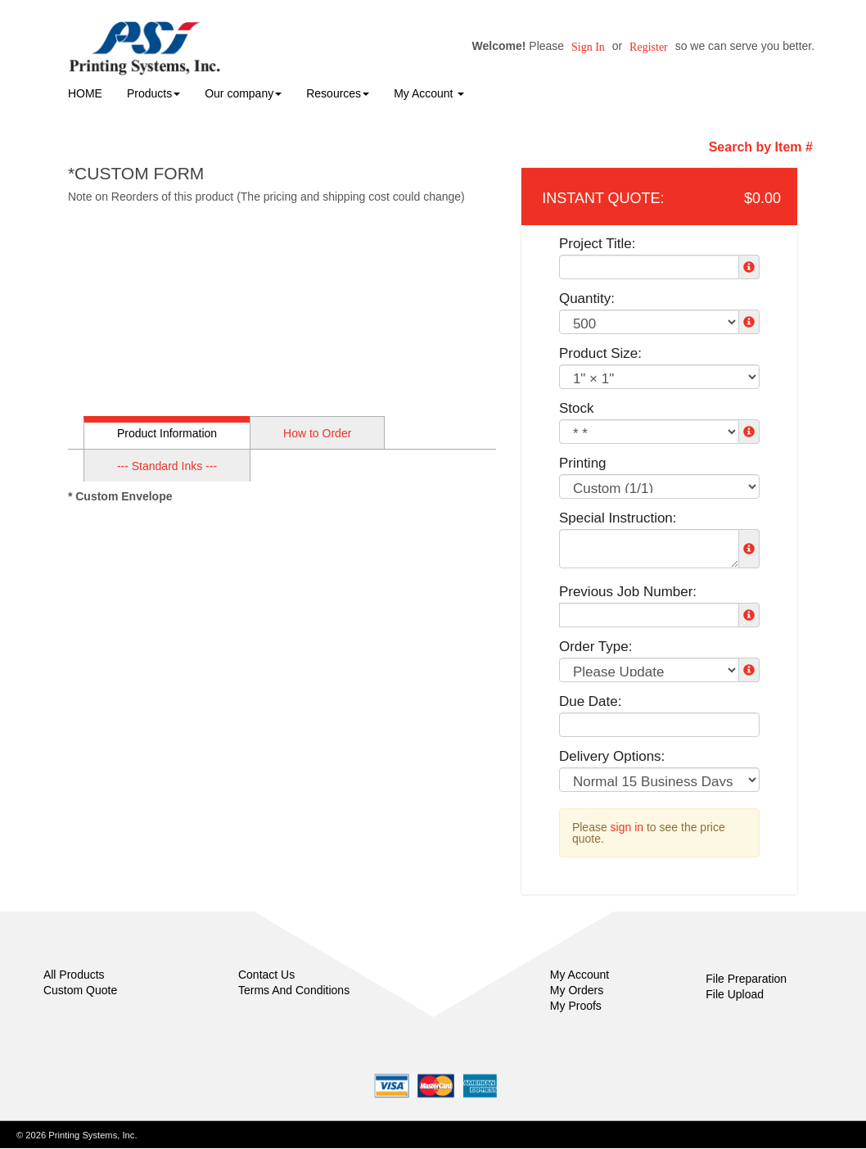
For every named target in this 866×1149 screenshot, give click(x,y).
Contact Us (266, 974)
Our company (243, 93)
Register (648, 47)
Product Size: (600, 353)
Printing (583, 463)
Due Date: (590, 701)
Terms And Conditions (294, 990)
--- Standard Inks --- (167, 466)
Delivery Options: (612, 756)
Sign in (588, 47)
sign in (627, 827)
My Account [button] (429, 93)
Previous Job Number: (628, 592)
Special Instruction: (618, 518)
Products (153, 93)
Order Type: (595, 647)
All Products (74, 974)
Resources (337, 93)
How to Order (317, 433)
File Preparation (746, 978)
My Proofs (576, 1005)
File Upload (735, 994)
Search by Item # (761, 147)
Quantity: (587, 298)
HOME (85, 93)
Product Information (167, 433)
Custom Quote (80, 990)
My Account (579, 974)
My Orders (576, 990)
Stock (576, 408)
